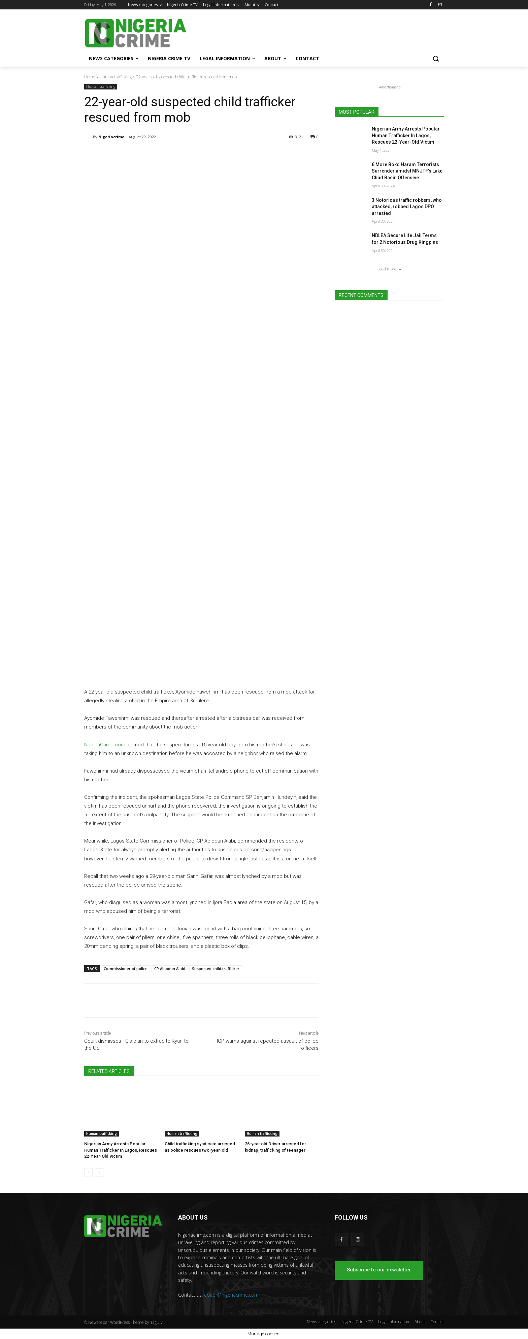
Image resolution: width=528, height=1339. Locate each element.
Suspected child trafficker (215, 968)
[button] (436, 58)
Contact (437, 1322)
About (420, 1322)
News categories (321, 1322)
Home (89, 77)
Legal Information (393, 1322)
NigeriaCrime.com (104, 745)
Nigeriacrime (111, 136)
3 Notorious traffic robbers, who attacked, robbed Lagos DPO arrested (407, 206)
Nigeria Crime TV (357, 1322)
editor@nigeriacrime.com (231, 1295)
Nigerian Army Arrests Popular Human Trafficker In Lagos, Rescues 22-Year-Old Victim (120, 1149)
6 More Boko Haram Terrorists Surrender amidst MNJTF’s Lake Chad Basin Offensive (407, 171)
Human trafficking (116, 77)
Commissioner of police (125, 968)
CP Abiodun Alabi (169, 968)
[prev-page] (88, 1172)
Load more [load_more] (389, 269)
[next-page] (99, 1172)
